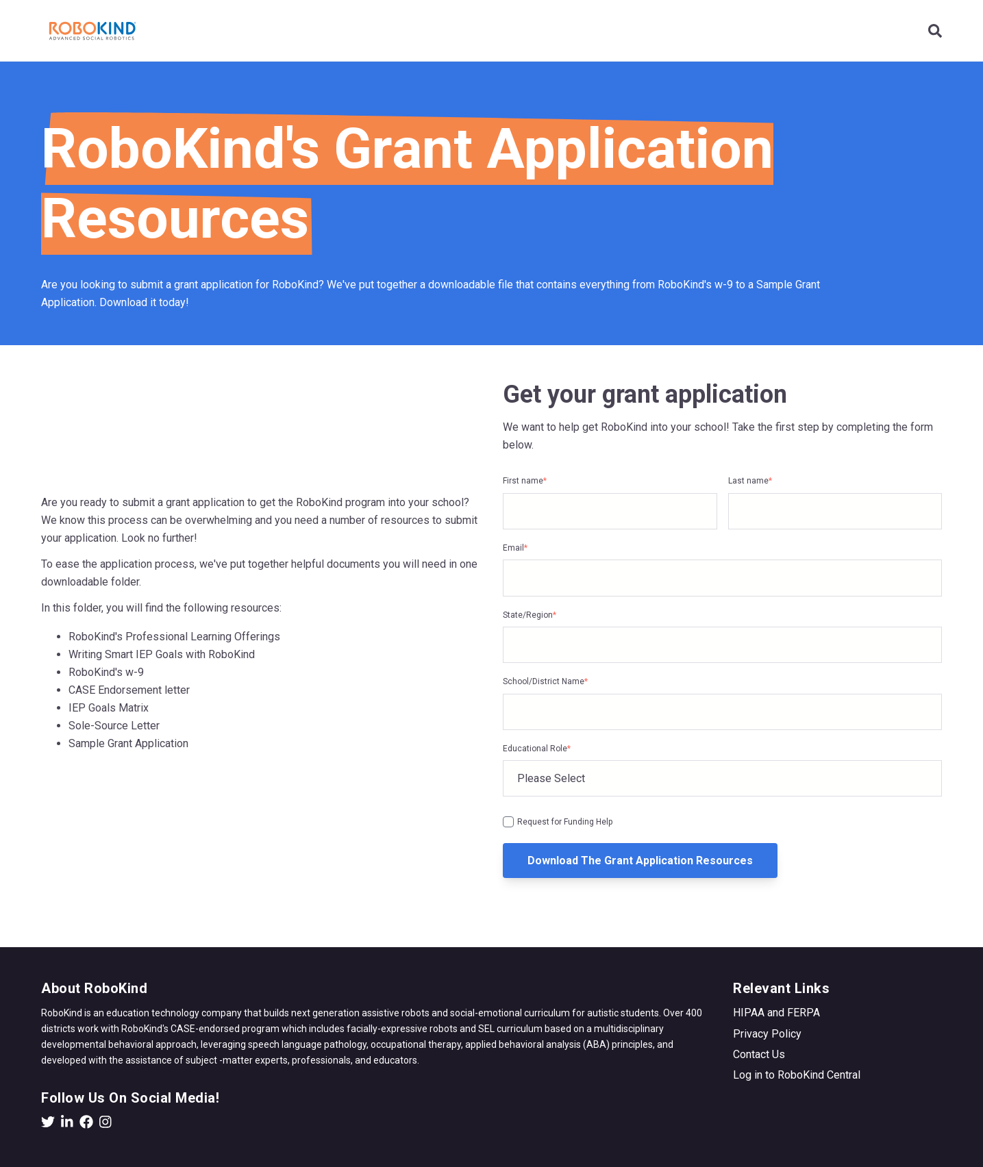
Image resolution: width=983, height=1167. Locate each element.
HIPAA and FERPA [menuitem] (776, 1012)
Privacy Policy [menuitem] (767, 1033)
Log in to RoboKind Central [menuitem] (796, 1074)
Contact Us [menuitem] (759, 1054)
